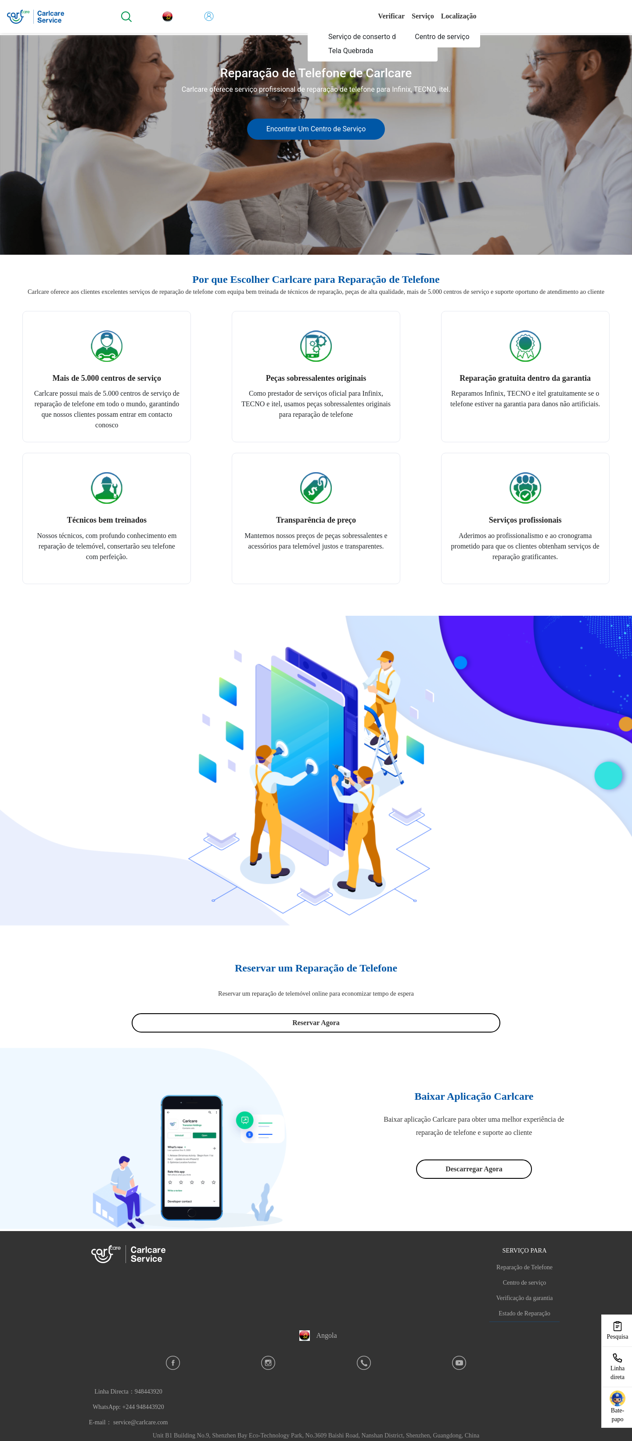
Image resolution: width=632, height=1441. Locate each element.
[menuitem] (374, 37)
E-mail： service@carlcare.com (128, 1422)
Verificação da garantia (524, 1298)
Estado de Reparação (524, 1313)
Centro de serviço (524, 1282)
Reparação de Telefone (524, 1267)
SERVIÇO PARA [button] (524, 1250)
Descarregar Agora (474, 1169)
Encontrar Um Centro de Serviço (316, 129)
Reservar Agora (316, 1022)
